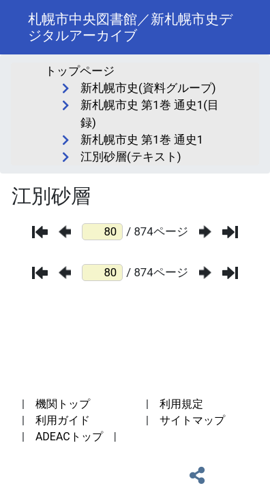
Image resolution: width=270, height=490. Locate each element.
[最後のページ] (230, 232)
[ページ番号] (102, 231)
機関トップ (62, 403)
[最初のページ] (40, 232)
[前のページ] (65, 231)
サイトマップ (192, 420)
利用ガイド (62, 420)
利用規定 (181, 403)
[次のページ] (205, 231)
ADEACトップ (69, 436)
